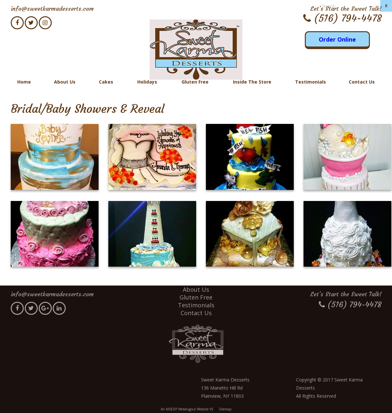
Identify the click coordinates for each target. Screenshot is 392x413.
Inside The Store (252, 82)
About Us (64, 82)
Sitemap (225, 409)
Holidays (147, 82)
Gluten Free (195, 82)
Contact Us (362, 82)
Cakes (106, 82)
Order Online (337, 39)
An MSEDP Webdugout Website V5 (187, 409)
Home (24, 82)
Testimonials (310, 82)
